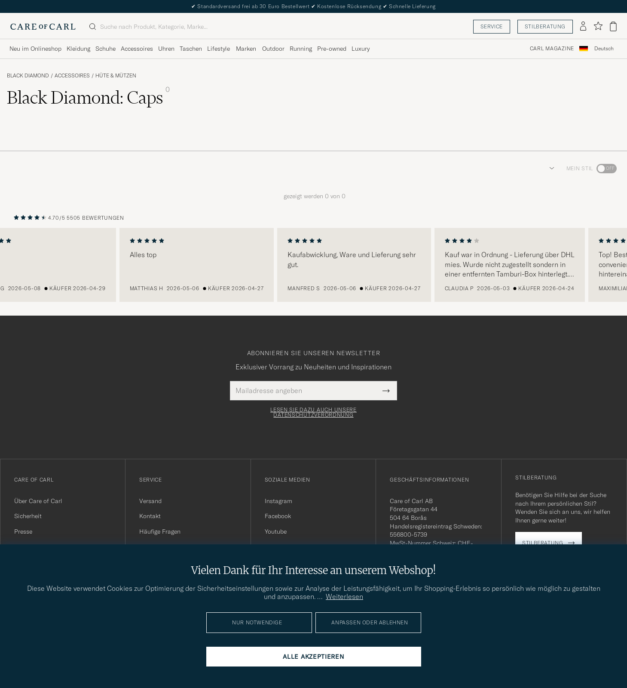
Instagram (278, 501)
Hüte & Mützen (115, 76)
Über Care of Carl (38, 501)
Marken (246, 48)
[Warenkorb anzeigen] (613, 26)
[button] (550, 168)
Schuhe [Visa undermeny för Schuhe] (105, 48)
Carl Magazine (552, 49)
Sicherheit (28, 516)
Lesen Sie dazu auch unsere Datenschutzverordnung (313, 412)
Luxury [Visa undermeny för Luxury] (361, 48)
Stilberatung (545, 26)
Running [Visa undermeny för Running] (301, 48)
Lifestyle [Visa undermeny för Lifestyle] (218, 48)
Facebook (278, 516)
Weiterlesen (344, 596)
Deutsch (604, 49)
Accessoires (72, 76)
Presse (23, 531)
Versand (150, 501)
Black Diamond (28, 76)
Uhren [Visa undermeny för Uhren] (166, 48)
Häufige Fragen (159, 531)
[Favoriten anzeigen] (598, 26)
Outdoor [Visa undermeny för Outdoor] (273, 48)
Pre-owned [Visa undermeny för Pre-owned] (331, 48)
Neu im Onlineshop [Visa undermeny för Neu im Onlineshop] (35, 48)
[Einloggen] (583, 27)
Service (491, 26)
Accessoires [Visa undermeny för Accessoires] (137, 48)
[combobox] (604, 48)
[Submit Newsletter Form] (386, 390)
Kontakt (150, 516)
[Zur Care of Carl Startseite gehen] (43, 26)
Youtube (276, 531)
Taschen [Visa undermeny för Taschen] (191, 48)
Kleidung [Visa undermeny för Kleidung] (78, 48)
